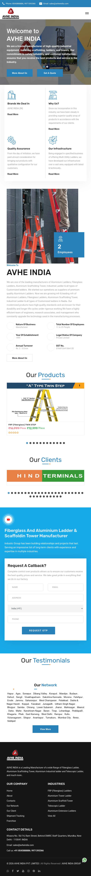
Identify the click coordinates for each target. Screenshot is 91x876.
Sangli (19, 697)
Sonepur (27, 693)
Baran (46, 710)
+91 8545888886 (22, 850)
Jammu (19, 700)
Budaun (73, 693)
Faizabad (35, 704)
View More (45, 729)
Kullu (67, 714)
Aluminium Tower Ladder (59, 796)
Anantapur (38, 717)
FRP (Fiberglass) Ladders (60, 791)
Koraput (53, 693)
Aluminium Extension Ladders (62, 811)
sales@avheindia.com (59, 3)
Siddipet (11, 721)
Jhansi (58, 707)
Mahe (18, 710)
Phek (21, 714)
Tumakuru (51, 717)
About (9, 796)
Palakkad (63, 700)
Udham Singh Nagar (65, 704)
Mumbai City (64, 717)
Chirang (30, 707)
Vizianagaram (14, 717)
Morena (68, 697)
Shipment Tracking (15, 816)
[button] (44, 67)
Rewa (76, 717)
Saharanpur (31, 700)
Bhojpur (11, 707)
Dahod (10, 697)
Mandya (63, 693)
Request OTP (38, 630)
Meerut (80, 707)
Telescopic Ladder (56, 806)
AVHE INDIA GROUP (71, 863)
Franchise (11, 821)
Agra (18, 693)
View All (51, 816)
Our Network (13, 806)
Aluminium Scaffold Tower (60, 801)
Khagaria (11, 714)
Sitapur (27, 717)
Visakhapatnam (32, 697)
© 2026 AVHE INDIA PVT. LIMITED (23, 863)
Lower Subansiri (45, 707)
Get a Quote (50, 73)
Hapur (10, 693)
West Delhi (46, 714)
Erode (10, 700)
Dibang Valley (40, 693)
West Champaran (48, 700)
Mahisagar (69, 707)
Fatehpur (78, 697)
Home (9, 791)
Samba (20, 707)
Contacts (11, 801)
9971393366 (29, 3)
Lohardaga (64, 710)
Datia (11, 710)
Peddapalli (77, 710)
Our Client (11, 811)
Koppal (25, 704)
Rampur (58, 714)
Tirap (54, 710)
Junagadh (48, 704)
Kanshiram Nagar (33, 710)
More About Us (19, 73)
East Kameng (32, 714)
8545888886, (18, 3)
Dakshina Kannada (52, 697)
